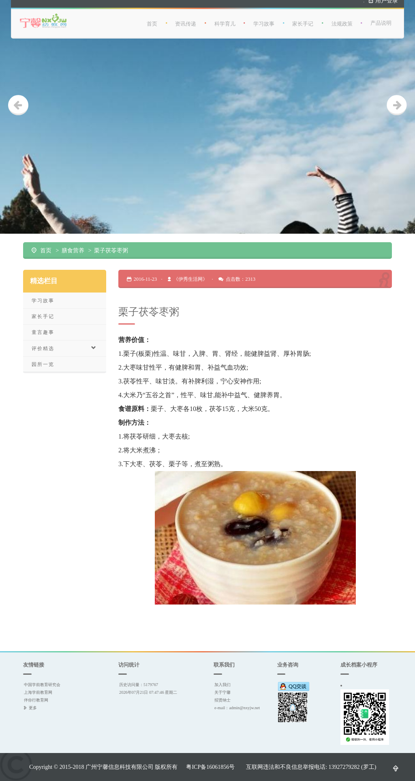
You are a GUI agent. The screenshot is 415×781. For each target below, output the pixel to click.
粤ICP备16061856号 (210, 767)
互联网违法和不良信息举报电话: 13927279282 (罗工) (311, 767)
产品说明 (380, 19)
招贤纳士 (222, 700)
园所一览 (43, 364)
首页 (152, 20)
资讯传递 (185, 20)
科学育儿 (224, 20)
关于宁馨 (222, 692)
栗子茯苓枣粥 (111, 250)
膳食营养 (73, 250)
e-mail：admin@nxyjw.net (237, 708)
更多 (33, 708)
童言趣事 (43, 332)
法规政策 (342, 20)
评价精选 (64, 348)
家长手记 (302, 20)
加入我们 (222, 684)
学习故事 (263, 20)
